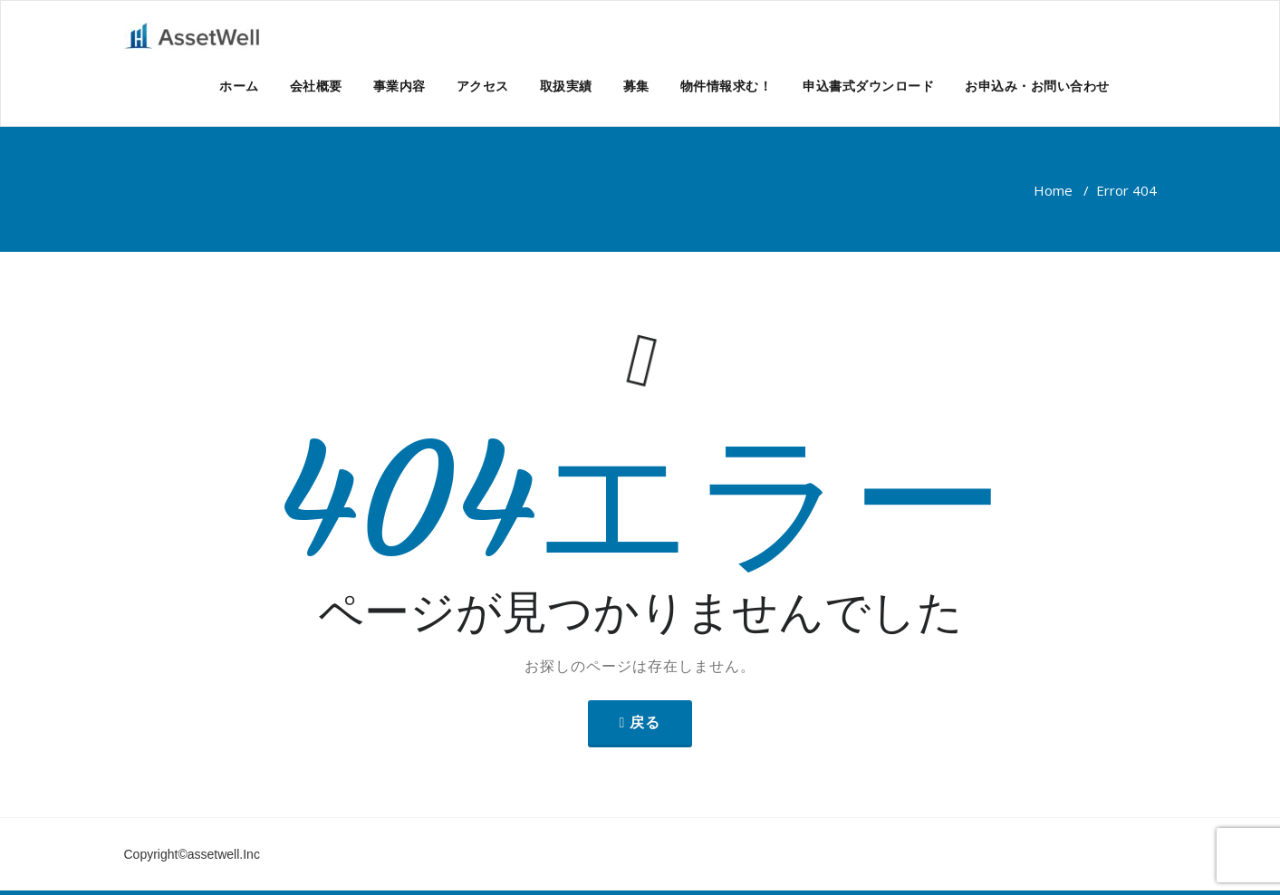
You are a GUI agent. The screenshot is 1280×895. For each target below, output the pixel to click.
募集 (636, 85)
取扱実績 (566, 85)
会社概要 (316, 85)
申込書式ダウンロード (868, 85)
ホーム (239, 85)
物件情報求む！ (726, 85)
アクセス (483, 85)
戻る (645, 722)
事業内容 (399, 85)
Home (1053, 190)
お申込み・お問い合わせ (1037, 85)
